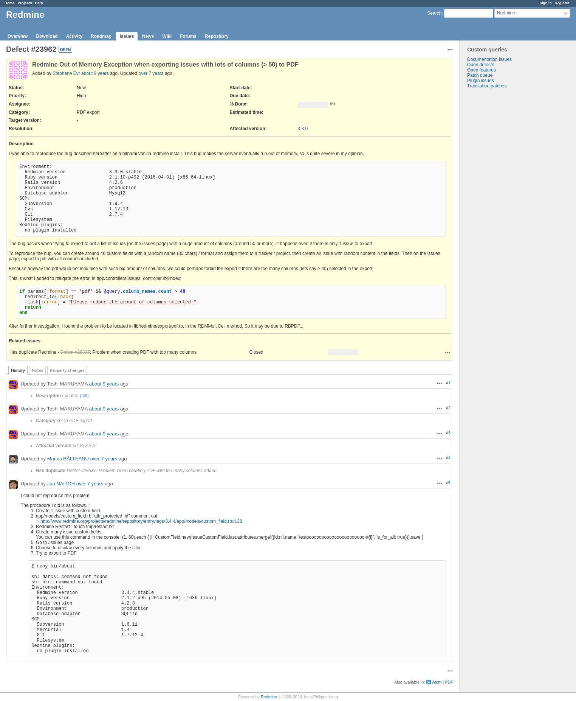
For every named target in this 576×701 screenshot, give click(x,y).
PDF (449, 682)
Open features (481, 70)
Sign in (546, 3)
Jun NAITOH (61, 484)
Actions (447, 352)
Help (39, 3)
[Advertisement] (497, 207)
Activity (74, 36)
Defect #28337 (75, 352)
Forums (188, 36)
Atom (436, 682)
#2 (448, 408)
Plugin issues (480, 80)
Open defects (480, 64)
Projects (25, 3)
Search (434, 13)
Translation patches (486, 86)
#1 (448, 383)
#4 (448, 457)
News (148, 36)
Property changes (67, 370)
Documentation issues (489, 59)
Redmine (269, 697)
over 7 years (151, 73)
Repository (217, 36)
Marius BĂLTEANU (68, 459)
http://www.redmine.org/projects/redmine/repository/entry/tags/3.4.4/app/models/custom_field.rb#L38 (141, 521)
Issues (127, 36)
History (18, 370)
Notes (37, 370)
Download (46, 36)
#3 (448, 433)
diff (84, 395)
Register (562, 3)
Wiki (167, 36)
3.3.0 (303, 128)
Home (10, 3)
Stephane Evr (66, 73)
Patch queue (479, 75)
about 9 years (95, 73)
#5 (448, 482)
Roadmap (101, 36)
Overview (18, 36)
